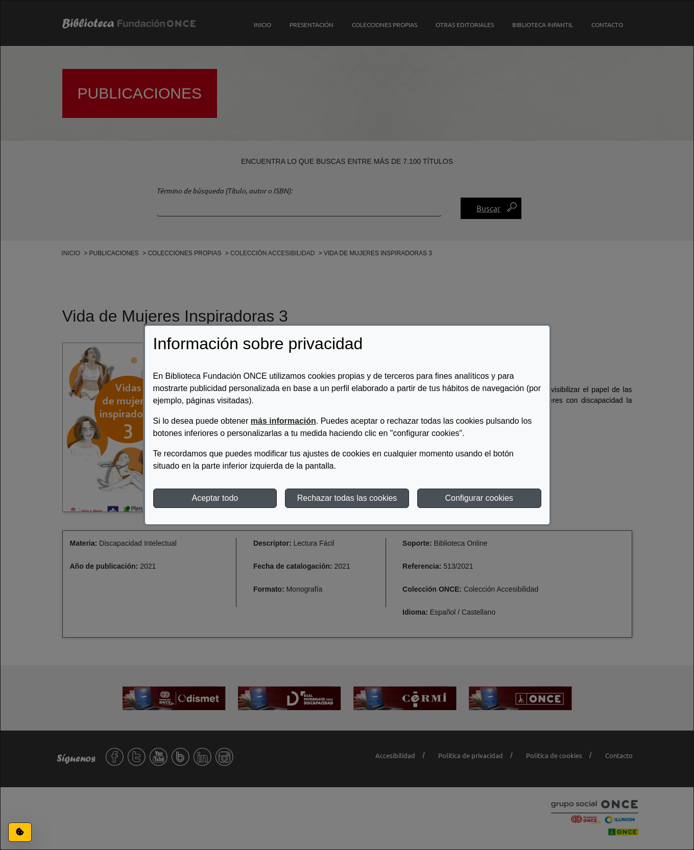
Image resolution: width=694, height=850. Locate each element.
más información (283, 421)
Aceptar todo (215, 498)
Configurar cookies (479, 498)
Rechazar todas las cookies (347, 498)
